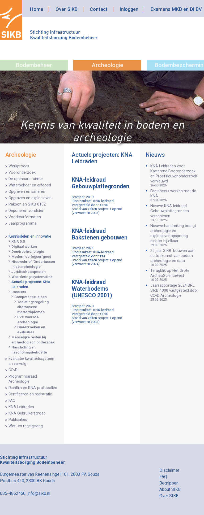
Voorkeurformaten (24, 217)
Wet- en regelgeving (25, 426)
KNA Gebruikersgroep (27, 413)
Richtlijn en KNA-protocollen (32, 388)
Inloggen (129, 9)
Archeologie (107, 65)
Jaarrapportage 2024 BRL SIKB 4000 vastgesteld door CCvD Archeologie (174, 292)
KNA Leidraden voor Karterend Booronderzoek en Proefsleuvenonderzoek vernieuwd (174, 175)
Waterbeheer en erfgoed (29, 185)
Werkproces (18, 166)
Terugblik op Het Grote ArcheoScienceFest (174, 275)
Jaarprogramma (22, 223)
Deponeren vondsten (26, 210)
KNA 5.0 (18, 241)
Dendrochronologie (27, 251)
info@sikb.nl (38, 493)
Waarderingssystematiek (31, 276)
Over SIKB (67, 9)
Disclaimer (169, 470)
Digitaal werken (24, 246)
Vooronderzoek (22, 172)
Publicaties (17, 419)
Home (36, 9)
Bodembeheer (34, 65)
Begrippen (168, 483)
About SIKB (170, 489)
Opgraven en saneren (26, 191)
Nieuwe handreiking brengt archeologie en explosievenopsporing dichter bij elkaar (174, 235)
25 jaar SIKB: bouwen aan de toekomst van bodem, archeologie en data (174, 257)
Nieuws (155, 154)
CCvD (13, 370)
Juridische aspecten (28, 271)
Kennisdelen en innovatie (29, 236)
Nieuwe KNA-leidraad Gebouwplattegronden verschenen (174, 213)
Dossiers (18, 292)
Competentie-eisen (30, 297)
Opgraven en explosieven (30, 198)
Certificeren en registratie (30, 394)
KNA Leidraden (21, 407)
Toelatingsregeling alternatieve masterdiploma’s (33, 307)
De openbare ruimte (25, 179)
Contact (99, 9)
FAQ (11, 400)
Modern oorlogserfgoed (31, 256)
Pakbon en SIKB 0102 (27, 204)
